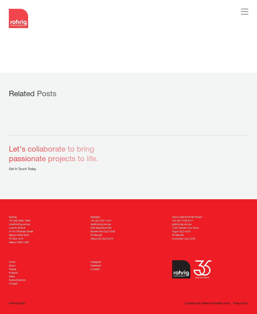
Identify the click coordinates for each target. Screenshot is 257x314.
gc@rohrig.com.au (182, 224)
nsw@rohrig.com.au (19, 224)
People (12, 269)
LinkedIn (95, 269)
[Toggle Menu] (244, 11)
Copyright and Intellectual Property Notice (207, 303)
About (12, 265)
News (12, 276)
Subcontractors (17, 279)
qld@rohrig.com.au (101, 224)
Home (12, 261)
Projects (13, 272)
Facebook (96, 265)
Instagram (96, 261)
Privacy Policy (240, 303)
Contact (13, 283)
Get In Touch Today (22, 169)
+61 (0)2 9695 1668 (19, 220)
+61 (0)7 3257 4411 (101, 220)
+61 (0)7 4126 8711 (182, 220)
